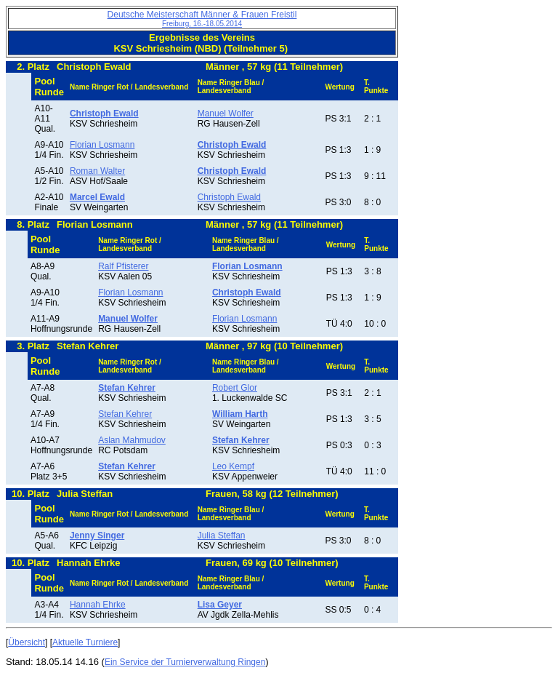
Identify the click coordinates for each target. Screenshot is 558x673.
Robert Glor (234, 388)
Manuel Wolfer (226, 113)
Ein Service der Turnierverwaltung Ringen (185, 662)
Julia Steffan (222, 535)
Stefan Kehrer (125, 414)
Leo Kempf (233, 466)
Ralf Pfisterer (123, 266)
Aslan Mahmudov (132, 440)
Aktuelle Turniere (85, 642)
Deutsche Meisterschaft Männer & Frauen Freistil (202, 18)
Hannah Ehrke (98, 605)
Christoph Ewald (229, 197)
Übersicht (26, 642)
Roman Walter (97, 171)
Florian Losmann (102, 145)
